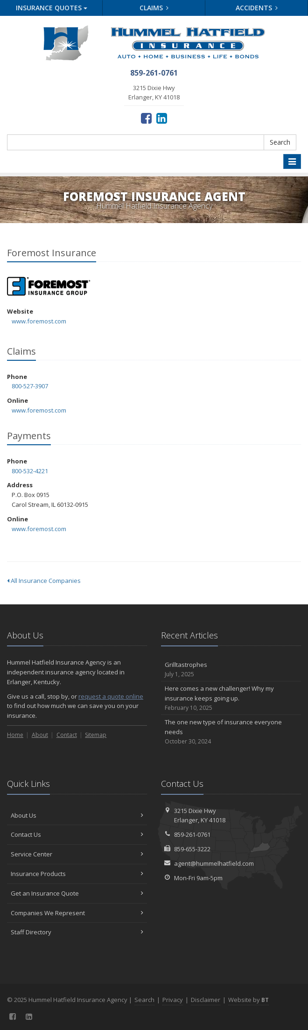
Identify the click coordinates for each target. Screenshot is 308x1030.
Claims (154, 7)
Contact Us (77, 834)
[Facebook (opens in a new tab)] (146, 117)
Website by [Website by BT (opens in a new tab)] (248, 999)
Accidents (257, 7)
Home (15, 735)
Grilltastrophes (231, 669)
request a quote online (110, 696)
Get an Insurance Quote (77, 893)
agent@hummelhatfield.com (214, 863)
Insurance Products (77, 873)
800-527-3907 (30, 386)
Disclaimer (205, 999)
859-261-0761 (192, 834)
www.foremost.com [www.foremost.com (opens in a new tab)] (39, 321)
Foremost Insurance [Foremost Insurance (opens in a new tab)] (49, 286)
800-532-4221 (30, 471)
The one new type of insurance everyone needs (231, 732)
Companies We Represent (77, 913)
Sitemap (95, 735)
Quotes (51, 7)
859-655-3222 (192, 849)
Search (280, 142)
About (40, 735)
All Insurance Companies (44, 580)
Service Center (77, 854)
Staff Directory (77, 932)
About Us (77, 815)
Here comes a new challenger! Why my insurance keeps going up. (231, 698)
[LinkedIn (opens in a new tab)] (161, 117)
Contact (66, 735)
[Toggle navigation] (292, 161)
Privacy (172, 999)
